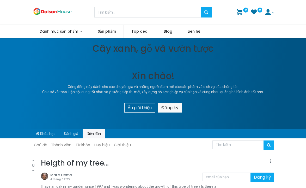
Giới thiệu (122, 145)
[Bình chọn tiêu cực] (33, 170)
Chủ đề (40, 145)
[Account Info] (269, 13)
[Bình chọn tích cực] (33, 161)
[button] (270, 161)
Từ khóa (83, 145)
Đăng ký (169, 108)
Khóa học (45, 134)
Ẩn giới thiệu (140, 108)
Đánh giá (71, 134)
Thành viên (61, 145)
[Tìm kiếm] (206, 12)
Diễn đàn (94, 134)
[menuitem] (107, 31)
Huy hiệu (102, 145)
